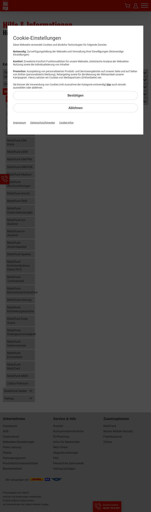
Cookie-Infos (66, 122)
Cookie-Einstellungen (37, 38)
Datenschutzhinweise (42, 122)
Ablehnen (75, 108)
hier (109, 84)
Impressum (19, 122)
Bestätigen (75, 95)
